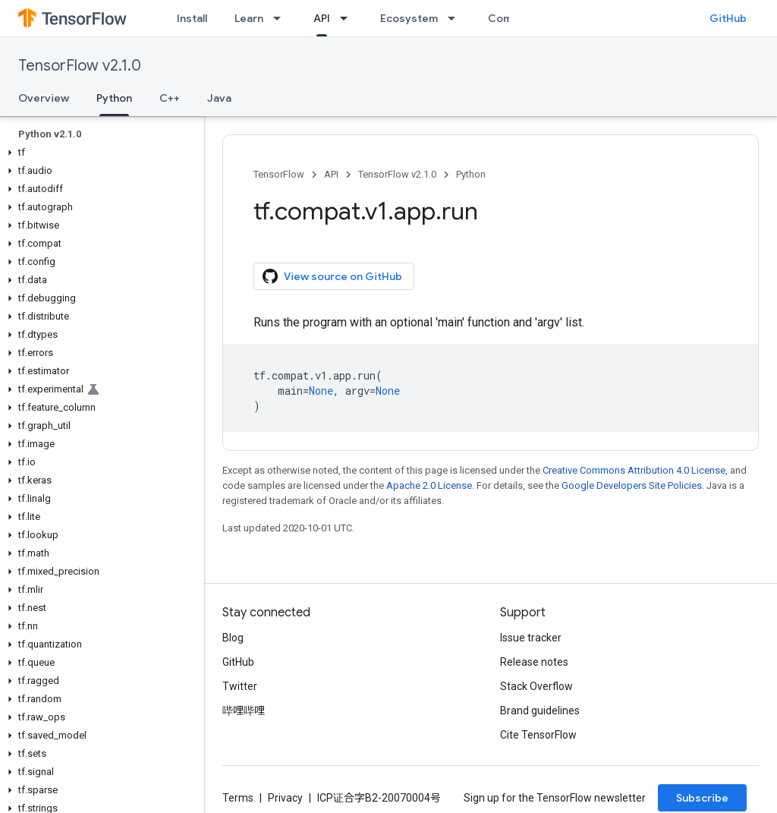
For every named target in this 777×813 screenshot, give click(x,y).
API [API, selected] (321, 18)
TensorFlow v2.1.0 (79, 65)
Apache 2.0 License (429, 485)
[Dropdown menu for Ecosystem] (456, 18)
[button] (99, 152)
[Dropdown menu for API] (348, 18)
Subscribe (702, 798)
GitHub (728, 18)
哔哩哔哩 (243, 710)
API (331, 174)
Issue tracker (531, 638)
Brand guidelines (540, 710)
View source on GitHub (332, 276)
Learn (248, 18)
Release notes (534, 662)
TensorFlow (278, 174)
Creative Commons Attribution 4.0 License (634, 470)
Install (192, 18)
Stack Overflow (536, 686)
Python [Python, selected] (114, 98)
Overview (43, 98)
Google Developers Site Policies (632, 485)
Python (471, 174)
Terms (237, 798)
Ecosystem (409, 18)
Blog (233, 638)
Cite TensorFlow (538, 735)
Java (219, 98)
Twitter (239, 686)
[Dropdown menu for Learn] (281, 18)
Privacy (285, 798)
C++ (169, 98)
